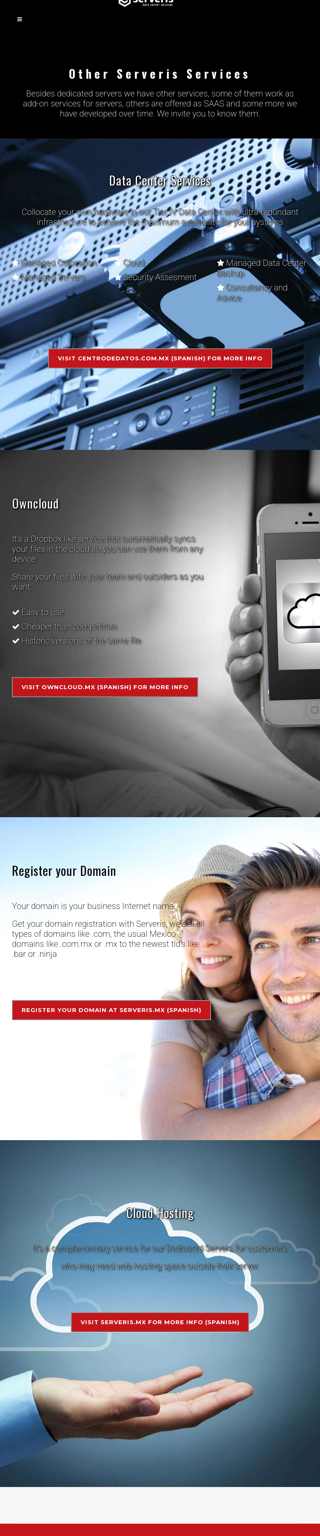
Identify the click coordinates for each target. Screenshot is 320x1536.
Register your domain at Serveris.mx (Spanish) (111, 1010)
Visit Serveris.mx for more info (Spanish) (160, 1322)
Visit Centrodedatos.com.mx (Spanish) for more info (160, 358)
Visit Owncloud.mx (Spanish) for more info (105, 687)
